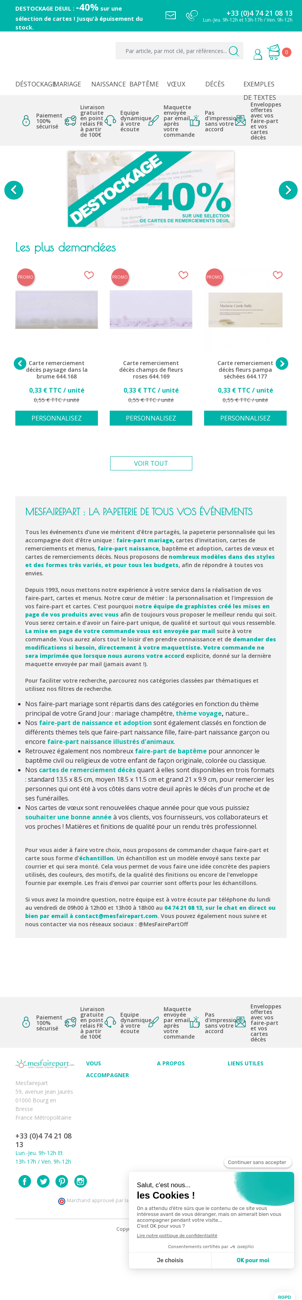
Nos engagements (180, 1104)
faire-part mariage (144, 540)
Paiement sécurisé (251, 1078)
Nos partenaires (177, 1122)
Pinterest (61, 1240)
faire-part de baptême (171, 751)
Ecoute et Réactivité (182, 1113)
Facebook (24, 1240)
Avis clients (171, 1078)
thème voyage (199, 713)
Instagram (80, 1240)
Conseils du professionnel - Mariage (105, 1099)
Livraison (239, 1096)
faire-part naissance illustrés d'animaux (110, 741)
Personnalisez (56, 418)
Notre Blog (171, 1130)
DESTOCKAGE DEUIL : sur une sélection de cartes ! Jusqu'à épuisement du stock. (79, 17)
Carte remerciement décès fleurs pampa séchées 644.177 (245, 370)
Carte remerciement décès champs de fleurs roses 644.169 (151, 370)
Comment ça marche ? (186, 1096)
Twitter (43, 1240)
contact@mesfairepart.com (116, 916)
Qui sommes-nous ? (182, 1087)
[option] (151, 190)
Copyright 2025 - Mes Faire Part (151, 1287)
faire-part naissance (128, 548)
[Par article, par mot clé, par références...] (179, 50)
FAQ (91, 1116)
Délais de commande (255, 1139)
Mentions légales (249, 1087)
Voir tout (151, 463)
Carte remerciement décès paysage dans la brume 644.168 (57, 370)
